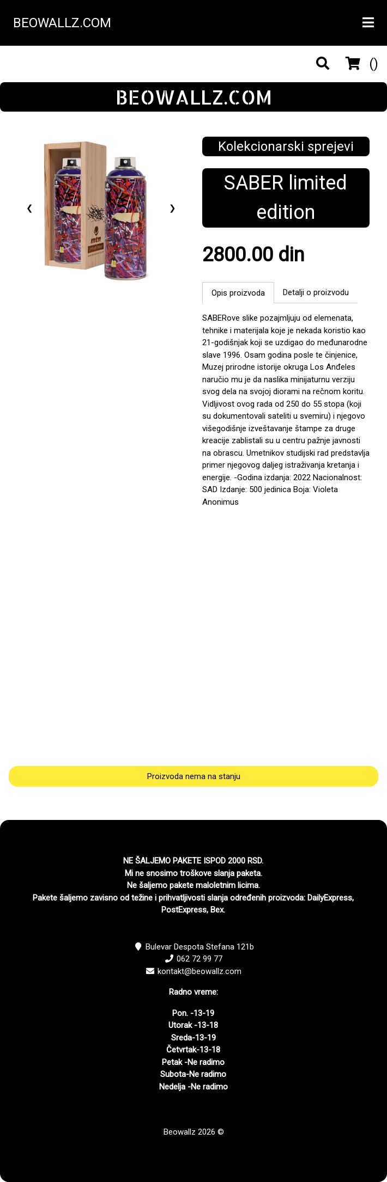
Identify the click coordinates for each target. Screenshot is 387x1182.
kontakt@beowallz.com (199, 971)
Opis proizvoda (238, 293)
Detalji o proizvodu (316, 292)
